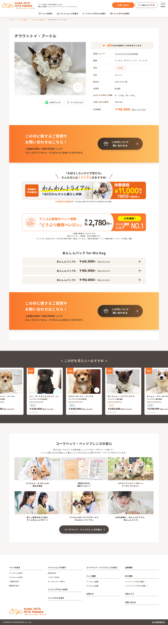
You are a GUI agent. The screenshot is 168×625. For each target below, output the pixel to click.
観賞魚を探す (14, 585)
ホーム (11, 20)
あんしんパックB (99, 271)
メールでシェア (75, 102)
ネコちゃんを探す (16, 577)
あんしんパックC (99, 280)
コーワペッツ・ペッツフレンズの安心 (83, 529)
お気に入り (129, 593)
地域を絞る (52, 573)
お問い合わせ (123, 5)
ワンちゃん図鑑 (92, 581)
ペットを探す (45, 13)
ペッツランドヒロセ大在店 (126, 53)
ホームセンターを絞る (56, 581)
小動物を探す (14, 581)
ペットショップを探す (67, 13)
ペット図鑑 (91, 576)
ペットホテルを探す (120, 13)
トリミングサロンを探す (94, 13)
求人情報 (128, 576)
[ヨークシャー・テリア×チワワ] (123, 391)
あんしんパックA (99, 261)
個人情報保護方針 (158, 622)
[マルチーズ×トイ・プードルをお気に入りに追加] (18, 390)
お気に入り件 (146, 5)
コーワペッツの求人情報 (134, 581)
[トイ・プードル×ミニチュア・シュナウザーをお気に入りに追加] (57, 390)
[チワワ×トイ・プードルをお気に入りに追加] (78, 87)
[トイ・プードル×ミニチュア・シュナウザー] (45, 391)
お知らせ (90, 593)
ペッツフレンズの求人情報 (135, 586)
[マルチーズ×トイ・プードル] (84, 391)
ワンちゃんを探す (38, 20)
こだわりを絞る (54, 577)
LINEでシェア (53, 102)
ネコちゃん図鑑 (92, 586)
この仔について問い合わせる (116, 143)
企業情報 (128, 567)
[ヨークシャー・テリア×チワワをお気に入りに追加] (136, 390)
